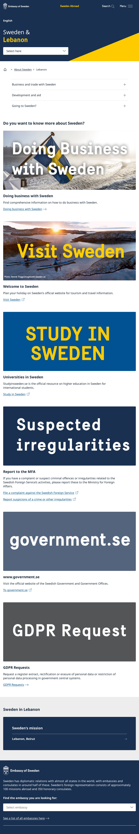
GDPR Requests (13, 685)
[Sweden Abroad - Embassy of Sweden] (19, 6)
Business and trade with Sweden (34, 84)
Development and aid (26, 95)
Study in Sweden (14, 395)
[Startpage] (6, 69)
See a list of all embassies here (24, 819)
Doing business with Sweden (22, 210)
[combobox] (35, 51)
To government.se (15, 590)
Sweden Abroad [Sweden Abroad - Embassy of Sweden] (69, 6)
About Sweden (23, 69)
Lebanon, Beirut (23, 739)
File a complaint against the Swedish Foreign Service (38, 493)
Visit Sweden (11, 300)
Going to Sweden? (24, 106)
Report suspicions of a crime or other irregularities (37, 500)
